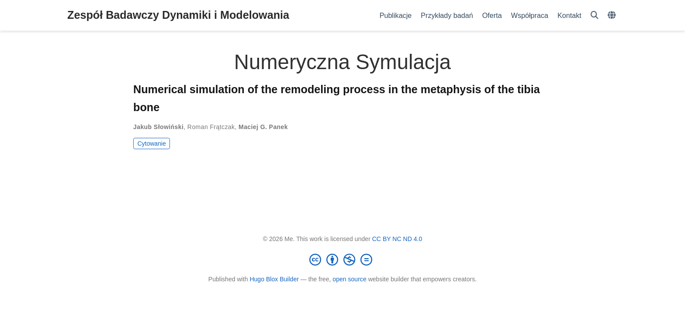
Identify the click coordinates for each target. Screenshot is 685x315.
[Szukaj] (595, 15)
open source (349, 279)
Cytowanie (151, 143)
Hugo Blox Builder (274, 279)
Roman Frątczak (211, 126)
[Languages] (613, 15)
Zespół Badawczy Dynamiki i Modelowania (178, 15)
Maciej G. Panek (263, 126)
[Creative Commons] (342, 259)
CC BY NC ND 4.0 (397, 238)
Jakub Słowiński (158, 126)
